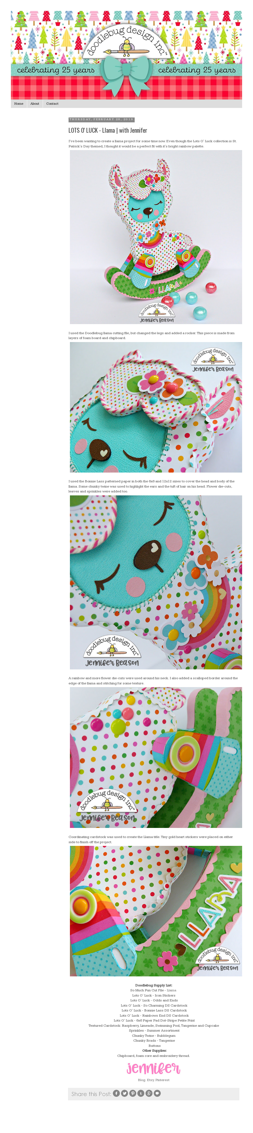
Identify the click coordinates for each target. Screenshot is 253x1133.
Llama (172, 990)
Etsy (150, 1080)
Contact (52, 104)
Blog (141, 1080)
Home (18, 104)
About (34, 104)
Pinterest (162, 1080)
